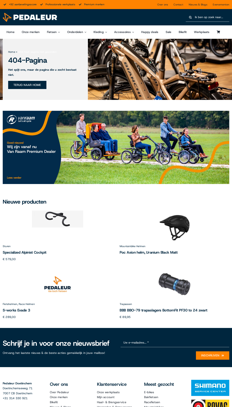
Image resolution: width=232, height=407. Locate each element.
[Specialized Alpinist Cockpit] (57, 212)
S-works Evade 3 (16, 310)
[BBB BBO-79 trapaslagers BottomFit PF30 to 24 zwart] (174, 270)
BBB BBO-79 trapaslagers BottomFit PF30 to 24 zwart (163, 310)
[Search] (190, 17)
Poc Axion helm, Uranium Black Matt (149, 252)
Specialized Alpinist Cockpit (24, 252)
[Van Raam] (116, 112)
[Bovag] (210, 401)
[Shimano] (210, 381)
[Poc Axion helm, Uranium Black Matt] (174, 212)
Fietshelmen (10, 304)
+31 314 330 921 (15, 398)
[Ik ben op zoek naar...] (207, 17)
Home (11, 51)
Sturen (7, 246)
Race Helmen (27, 304)
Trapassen (126, 304)
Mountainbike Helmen (133, 246)
